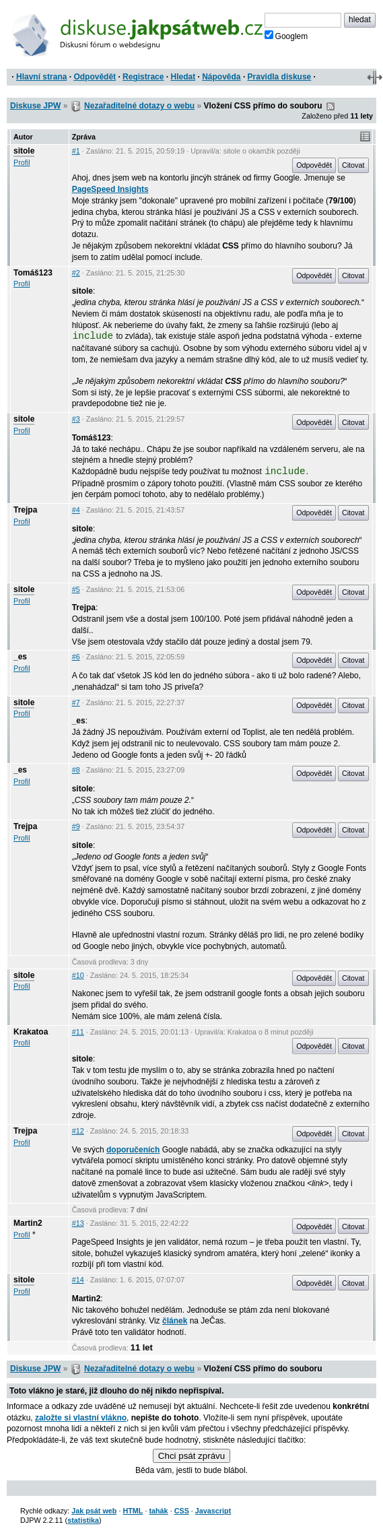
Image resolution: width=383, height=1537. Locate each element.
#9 (76, 826)
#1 (76, 151)
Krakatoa (30, 1032)
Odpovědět (94, 76)
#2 (76, 273)
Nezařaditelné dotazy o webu (139, 105)
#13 (78, 1223)
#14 (78, 1280)
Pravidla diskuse (280, 76)
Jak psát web (93, 1511)
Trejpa (25, 510)
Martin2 (27, 1223)
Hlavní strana (41, 76)
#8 (76, 770)
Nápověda (221, 76)
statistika (83, 1520)
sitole (23, 151)
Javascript (213, 1511)
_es (20, 656)
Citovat (353, 165)
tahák (158, 1511)
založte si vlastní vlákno (81, 1417)
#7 (76, 702)
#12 (78, 1131)
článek (174, 1321)
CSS (181, 1511)
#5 (76, 589)
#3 (76, 419)
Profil (21, 162)
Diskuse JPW (35, 105)
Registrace (143, 76)
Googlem (286, 35)
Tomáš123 (33, 272)
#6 (76, 657)
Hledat (182, 76)
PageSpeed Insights (110, 189)
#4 (76, 510)
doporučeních (133, 1149)
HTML (133, 1511)
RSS (330, 106)
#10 (78, 975)
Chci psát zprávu (191, 1456)
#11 (78, 1032)
